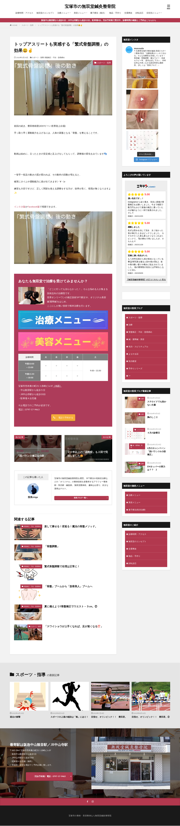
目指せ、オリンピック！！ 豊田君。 (109, 717)
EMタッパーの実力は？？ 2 (156, 427)
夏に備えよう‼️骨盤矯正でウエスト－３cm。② (70, 606)
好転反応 (139, 13)
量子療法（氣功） (98, 13)
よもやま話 (133, 313)
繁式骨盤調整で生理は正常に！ (62, 566)
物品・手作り (115, 13)
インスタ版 (19, 206)
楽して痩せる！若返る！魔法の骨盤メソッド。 (70, 526)
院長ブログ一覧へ (80, 498)
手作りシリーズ (135, 328)
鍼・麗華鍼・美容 (136, 298)
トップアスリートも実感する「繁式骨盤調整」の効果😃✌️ (60, 25)
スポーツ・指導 (27, 25)
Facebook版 (34, 206)
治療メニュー (63, 13)
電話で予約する (66, 417)
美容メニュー (80, 13)
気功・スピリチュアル (138, 306)
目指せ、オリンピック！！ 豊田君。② (151, 717)
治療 (130, 284)
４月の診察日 (153, 391)
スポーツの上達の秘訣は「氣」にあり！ (69, 717)
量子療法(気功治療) (137, 469)
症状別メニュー (153, 13)
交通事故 (128, 13)
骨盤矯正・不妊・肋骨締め (54, 57)
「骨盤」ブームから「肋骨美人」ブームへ (68, 586)
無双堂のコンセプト (45, 13)
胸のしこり (152, 376)
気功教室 (132, 320)
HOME (14, 25)
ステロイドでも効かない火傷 (156, 362)
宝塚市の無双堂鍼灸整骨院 (90, 6)
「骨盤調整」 (51, 546)
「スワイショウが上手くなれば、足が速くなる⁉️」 (73, 626)
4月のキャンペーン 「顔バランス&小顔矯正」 (157, 410)
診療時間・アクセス (24, 13)
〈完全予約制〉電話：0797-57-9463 (49, 776)
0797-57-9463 (32, 409)
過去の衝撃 (15, 717)
